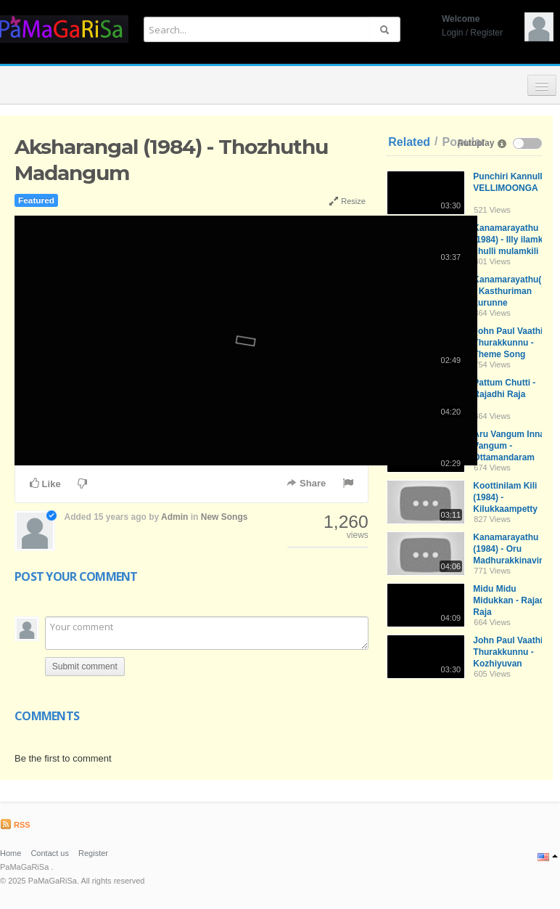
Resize (347, 201)
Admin (174, 517)
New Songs (224, 517)
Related (409, 142)
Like (45, 483)
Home (10, 853)
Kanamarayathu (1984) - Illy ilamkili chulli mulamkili (511, 239)
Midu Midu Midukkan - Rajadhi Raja (512, 600)
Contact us (49, 853)
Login (452, 33)
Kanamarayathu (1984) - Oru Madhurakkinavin (508, 549)
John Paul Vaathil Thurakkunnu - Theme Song (509, 342)
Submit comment (85, 666)
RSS (15, 824)
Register (486, 33)
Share (306, 483)
